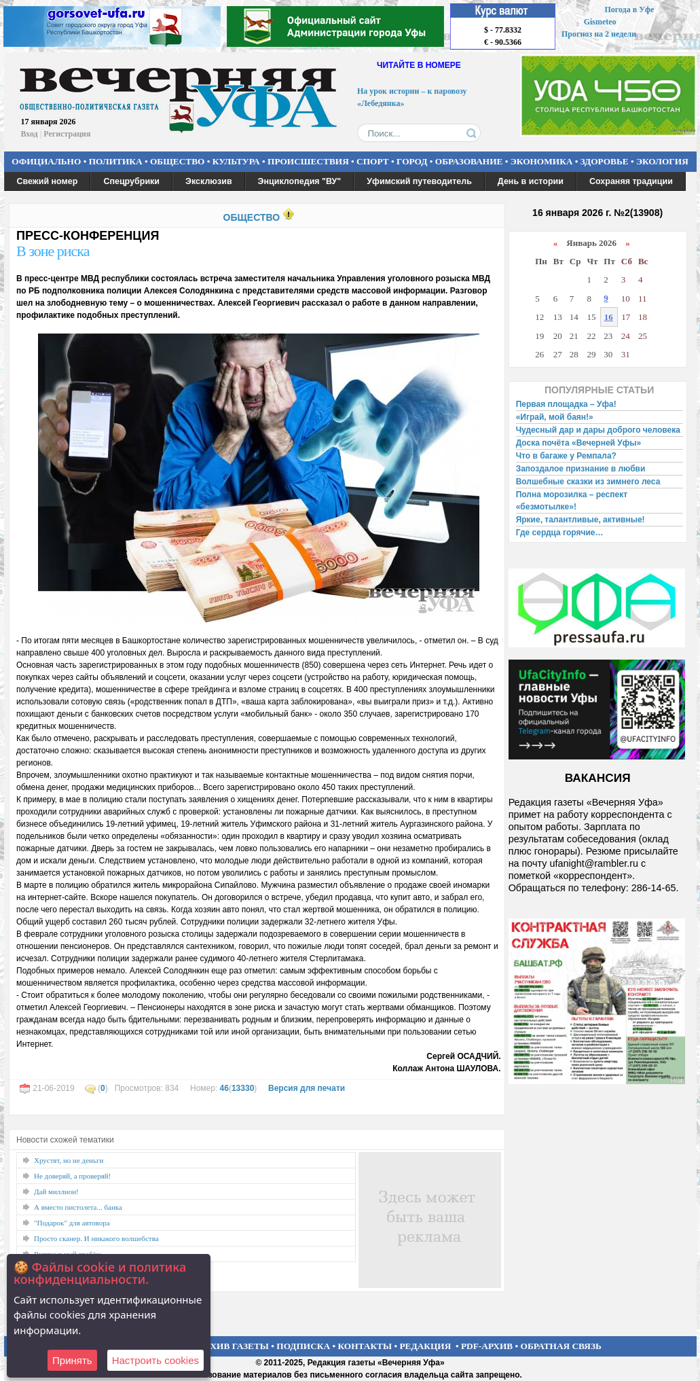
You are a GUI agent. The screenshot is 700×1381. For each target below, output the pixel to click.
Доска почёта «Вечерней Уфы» (579, 443)
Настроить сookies (155, 1360)
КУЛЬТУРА (236, 161)
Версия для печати (306, 1088)
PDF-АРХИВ (487, 1346)
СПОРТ (372, 161)
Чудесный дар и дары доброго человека (598, 430)
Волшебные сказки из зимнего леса (588, 481)
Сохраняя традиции (631, 181)
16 (608, 317)
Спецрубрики (131, 181)
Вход (29, 134)
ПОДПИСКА (303, 1346)
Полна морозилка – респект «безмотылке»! (571, 501)
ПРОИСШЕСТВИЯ (308, 161)
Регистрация (66, 134)
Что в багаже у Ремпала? (566, 456)
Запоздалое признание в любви (581, 468)
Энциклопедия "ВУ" (300, 181)
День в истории (531, 181)
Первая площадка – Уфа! (566, 404)
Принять (72, 1360)
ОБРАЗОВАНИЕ (469, 161)
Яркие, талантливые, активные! (580, 519)
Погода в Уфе (629, 9)
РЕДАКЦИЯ (425, 1346)
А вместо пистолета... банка (78, 1207)
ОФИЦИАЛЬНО (46, 161)
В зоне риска (52, 251)
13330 (243, 1088)
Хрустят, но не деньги (68, 1160)
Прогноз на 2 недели (598, 34)
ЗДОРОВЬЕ (605, 161)
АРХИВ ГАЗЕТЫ (233, 1346)
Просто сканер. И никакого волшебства (96, 1238)
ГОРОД (412, 161)
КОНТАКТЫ (365, 1346)
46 (224, 1088)
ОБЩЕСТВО (177, 161)
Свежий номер (47, 181)
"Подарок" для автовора (72, 1223)
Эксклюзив (208, 181)
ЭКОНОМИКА (542, 161)
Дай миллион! (56, 1191)
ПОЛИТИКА (116, 161)
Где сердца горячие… (560, 532)
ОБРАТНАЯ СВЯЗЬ (561, 1346)
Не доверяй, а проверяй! (72, 1176)
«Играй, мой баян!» (554, 417)
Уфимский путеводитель (419, 181)
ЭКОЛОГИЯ (662, 161)
